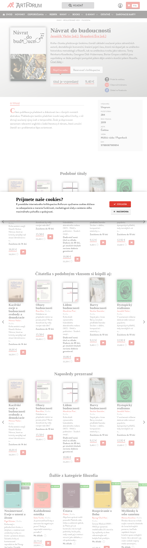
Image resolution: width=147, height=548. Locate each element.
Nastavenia (120, 211)
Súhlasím (120, 204)
